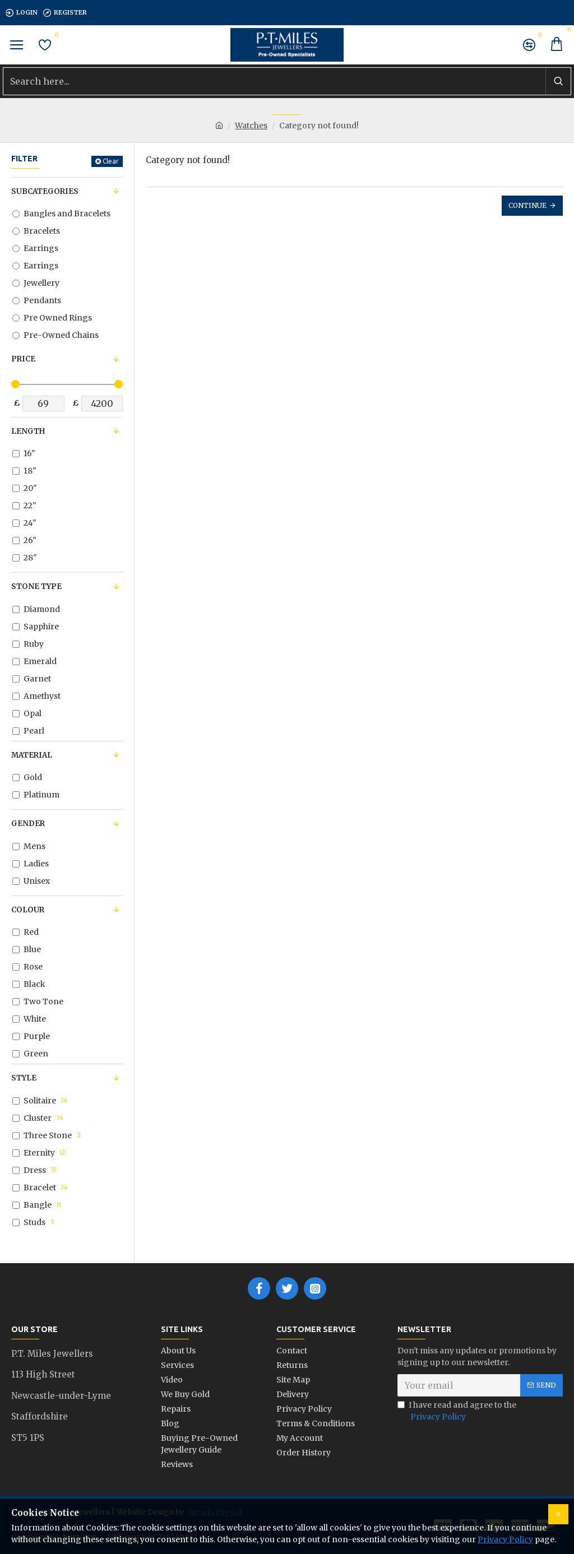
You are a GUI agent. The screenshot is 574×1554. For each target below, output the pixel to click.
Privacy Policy (505, 1539)
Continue (527, 205)
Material (31, 755)
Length (28, 431)
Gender (28, 823)
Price (23, 359)
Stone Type (36, 586)
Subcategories (44, 191)
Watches (251, 125)
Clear (111, 161)
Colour (27, 910)
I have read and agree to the (456, 1411)
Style (23, 1078)
